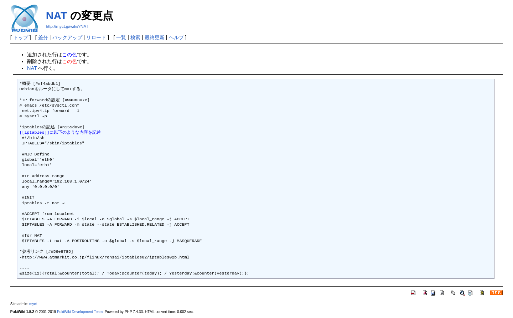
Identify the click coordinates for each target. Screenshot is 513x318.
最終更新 (155, 37)
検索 (135, 37)
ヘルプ (176, 37)
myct (33, 304)
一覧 (121, 37)
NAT (56, 15)
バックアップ (67, 37)
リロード (96, 37)
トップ (20, 37)
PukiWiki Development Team (80, 312)
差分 (43, 37)
